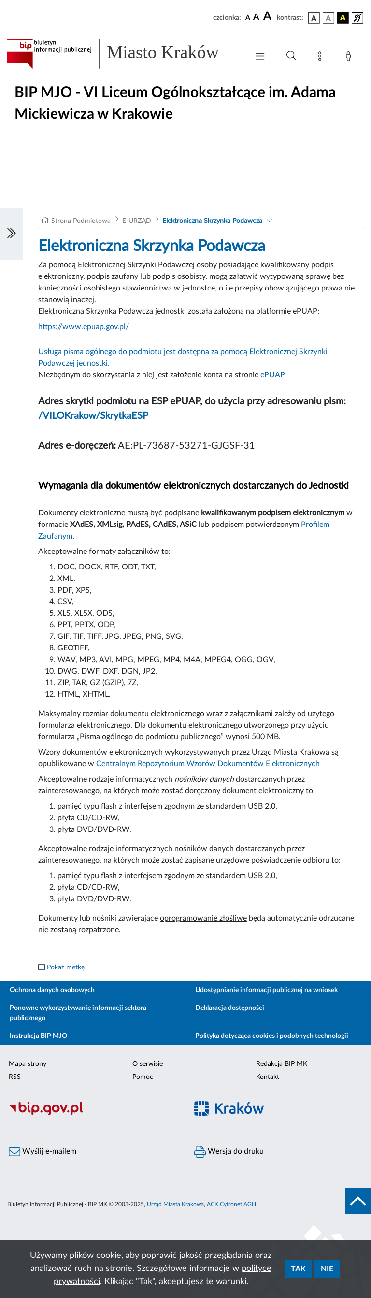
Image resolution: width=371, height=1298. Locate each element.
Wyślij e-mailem (42, 1152)
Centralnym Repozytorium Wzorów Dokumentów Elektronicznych (208, 764)
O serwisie (147, 1064)
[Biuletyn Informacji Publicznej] (92, 1113)
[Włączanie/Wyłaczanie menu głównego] (260, 57)
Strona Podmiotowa (81, 221)
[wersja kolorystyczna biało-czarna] (328, 18)
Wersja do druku (229, 1152)
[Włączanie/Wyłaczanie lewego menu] (11, 234)
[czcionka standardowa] (247, 17)
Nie (327, 1269)
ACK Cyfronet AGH (231, 1204)
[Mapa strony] (322, 58)
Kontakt (267, 1077)
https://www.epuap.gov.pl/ (83, 327)
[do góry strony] (358, 1201)
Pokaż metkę (66, 967)
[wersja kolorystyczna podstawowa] (314, 18)
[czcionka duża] (268, 16)
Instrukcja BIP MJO (38, 1036)
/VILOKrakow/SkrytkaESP (93, 416)
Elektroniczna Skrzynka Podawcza (212, 221)
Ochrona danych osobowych (52, 990)
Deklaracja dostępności (229, 1008)
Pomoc (142, 1077)
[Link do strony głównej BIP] (122, 53)
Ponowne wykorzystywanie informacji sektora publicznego (78, 1013)
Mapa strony (27, 1064)
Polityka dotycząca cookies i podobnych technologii (271, 1036)
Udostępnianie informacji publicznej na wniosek (266, 990)
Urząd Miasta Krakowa (175, 1204)
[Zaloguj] (350, 58)
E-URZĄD (136, 221)
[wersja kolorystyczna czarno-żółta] (343, 18)
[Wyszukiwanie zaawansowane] (291, 56)
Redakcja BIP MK (281, 1064)
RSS (15, 1077)
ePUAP (272, 375)
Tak (298, 1269)
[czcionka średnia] (256, 17)
